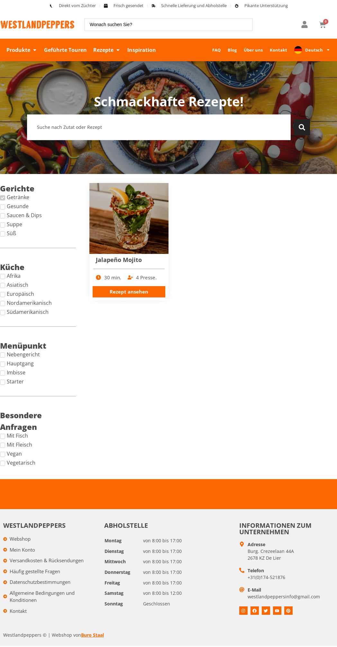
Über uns (253, 50)
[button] (22, 49)
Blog (232, 50)
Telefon (256, 570)
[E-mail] (241, 589)
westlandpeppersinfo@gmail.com (284, 597)
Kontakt (278, 50)
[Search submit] (302, 127)
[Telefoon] (241, 570)
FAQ (216, 50)
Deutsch (317, 49)
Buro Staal (92, 635)
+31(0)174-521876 (266, 577)
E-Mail (254, 590)
